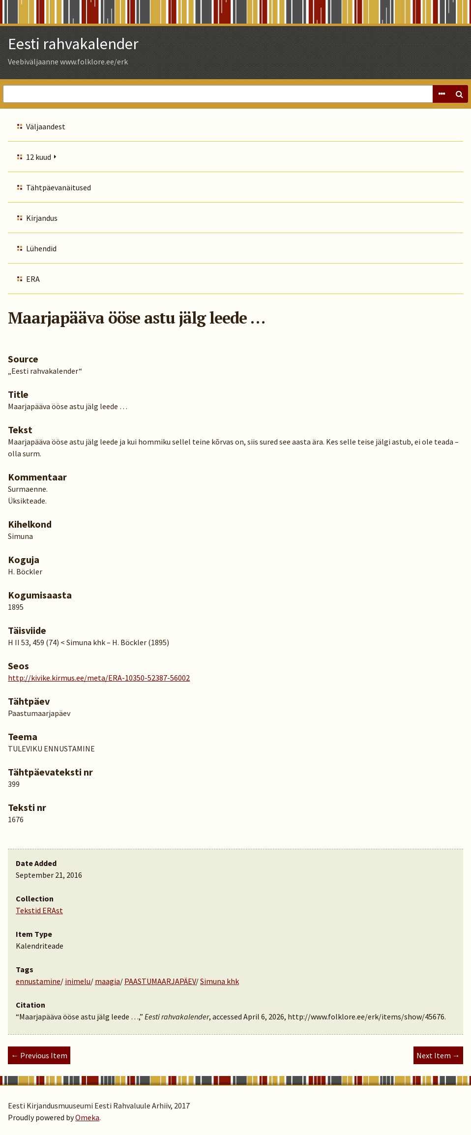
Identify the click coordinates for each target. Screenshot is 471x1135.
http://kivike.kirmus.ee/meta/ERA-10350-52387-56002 (99, 678)
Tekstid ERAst (39, 910)
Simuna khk (219, 981)
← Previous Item (39, 1055)
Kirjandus (42, 218)
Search (459, 94)
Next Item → (438, 1055)
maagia (107, 981)
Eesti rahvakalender (73, 44)
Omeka (87, 1117)
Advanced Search (441, 94)
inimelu (77, 981)
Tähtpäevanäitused (58, 187)
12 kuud (38, 157)
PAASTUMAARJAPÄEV (160, 981)
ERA (33, 279)
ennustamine (38, 981)
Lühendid (41, 248)
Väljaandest (45, 126)
